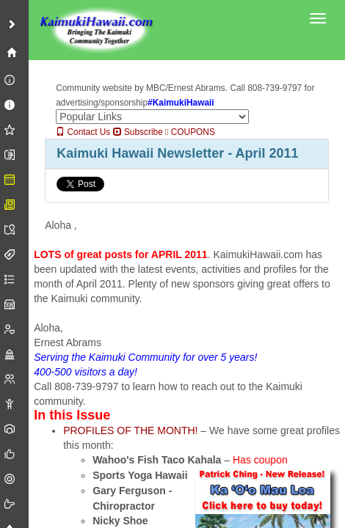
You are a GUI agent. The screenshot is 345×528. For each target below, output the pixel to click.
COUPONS (190, 132)
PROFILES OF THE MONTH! (130, 430)
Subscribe (138, 132)
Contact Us (83, 132)
